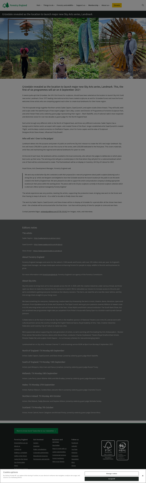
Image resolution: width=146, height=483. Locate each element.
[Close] (143, 475)
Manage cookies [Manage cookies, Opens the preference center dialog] (111, 473)
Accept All (111, 479)
